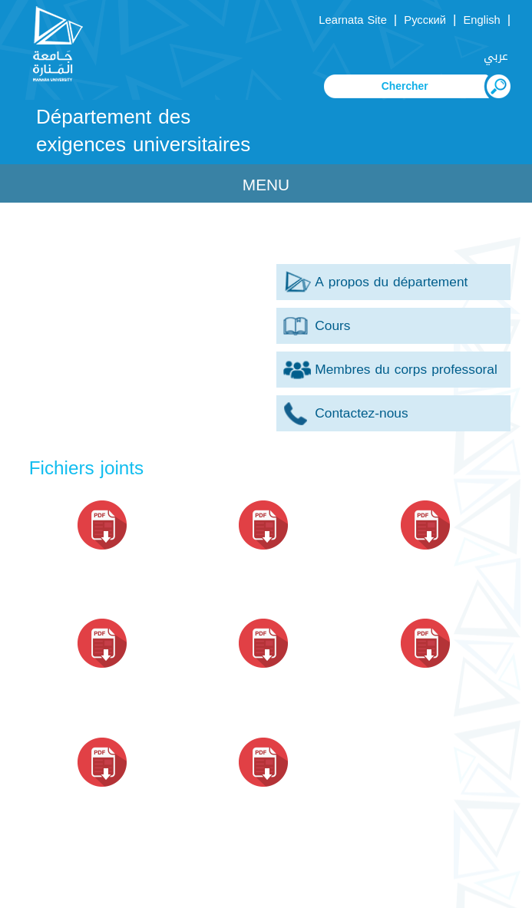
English (481, 20)
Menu (266, 185)
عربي (496, 56)
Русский (425, 20)
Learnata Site (352, 20)
